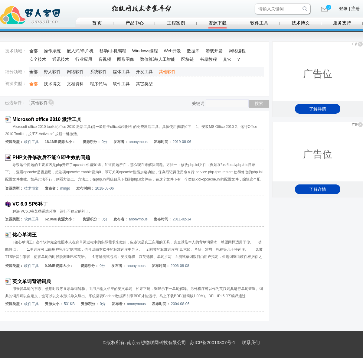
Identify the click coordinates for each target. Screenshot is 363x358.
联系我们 (251, 342)
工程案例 (176, 23)
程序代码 (98, 83)
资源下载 (217, 23)
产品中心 (135, 23)
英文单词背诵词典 (31, 281)
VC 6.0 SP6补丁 (29, 204)
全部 (33, 50)
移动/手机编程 (113, 50)
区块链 (187, 59)
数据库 (193, 50)
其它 (227, 59)
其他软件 (167, 71)
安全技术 (37, 59)
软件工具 (259, 23)
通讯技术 (60, 59)
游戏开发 (214, 50)
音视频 (104, 59)
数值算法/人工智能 (157, 59)
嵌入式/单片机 (80, 50)
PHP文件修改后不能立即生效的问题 (51, 157)
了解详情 (317, 108)
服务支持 (342, 23)
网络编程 (237, 50)
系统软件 (98, 71)
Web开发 (172, 50)
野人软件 (52, 71)
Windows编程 (145, 50)
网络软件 (75, 71)
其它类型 (144, 83)
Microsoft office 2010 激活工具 (46, 119)
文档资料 (75, 83)
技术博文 (301, 23)
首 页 (97, 23)
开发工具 (144, 71)
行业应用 (83, 59)
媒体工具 (121, 71)
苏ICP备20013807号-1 (212, 342)
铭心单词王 (24, 234)
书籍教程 (208, 59)
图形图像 (125, 59)
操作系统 (52, 50)
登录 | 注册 (349, 8)
